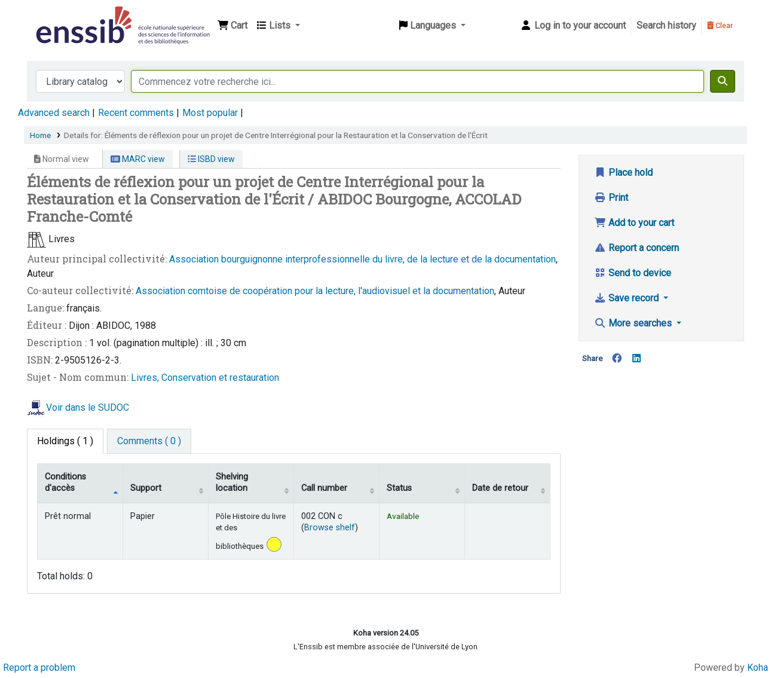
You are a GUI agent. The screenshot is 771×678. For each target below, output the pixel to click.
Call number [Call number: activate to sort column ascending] (324, 488)
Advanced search (54, 112)
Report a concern (636, 248)
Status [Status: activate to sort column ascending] (399, 488)
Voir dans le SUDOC (87, 407)
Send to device (632, 273)
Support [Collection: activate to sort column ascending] (145, 488)
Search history (666, 25)
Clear (720, 25)
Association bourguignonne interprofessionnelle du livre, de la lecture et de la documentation (362, 259)
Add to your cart (634, 222)
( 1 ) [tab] (65, 441)
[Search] (722, 81)
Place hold (623, 172)
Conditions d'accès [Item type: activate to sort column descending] (65, 482)
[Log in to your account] (573, 26)
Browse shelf (329, 528)
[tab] (149, 441)
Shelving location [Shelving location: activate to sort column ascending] (232, 482)
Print (611, 197)
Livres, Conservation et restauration (205, 377)
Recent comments (136, 112)
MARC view (138, 159)
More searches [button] (634, 323)
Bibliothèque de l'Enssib (63, 17)
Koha (757, 667)
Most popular (210, 112)
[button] (232, 26)
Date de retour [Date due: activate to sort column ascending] (500, 488)
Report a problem (39, 667)
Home (40, 135)
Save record (627, 298)
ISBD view (211, 159)
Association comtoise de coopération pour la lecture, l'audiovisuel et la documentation (315, 291)
